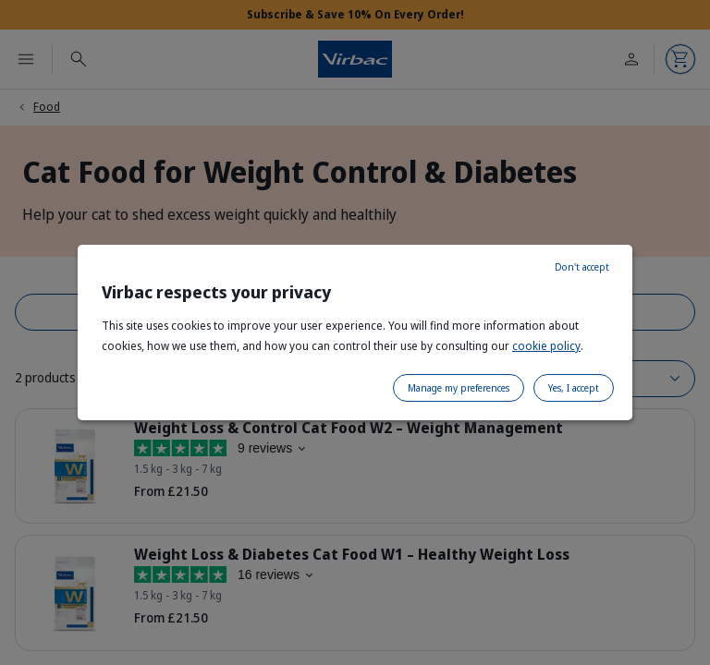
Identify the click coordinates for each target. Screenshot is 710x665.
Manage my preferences (458, 387)
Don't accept (582, 266)
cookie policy (546, 346)
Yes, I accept (573, 387)
